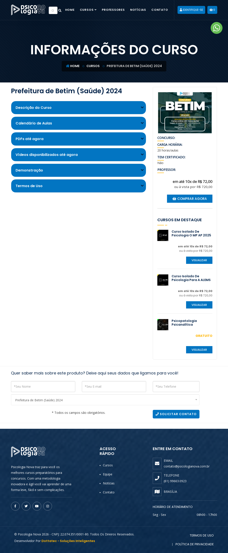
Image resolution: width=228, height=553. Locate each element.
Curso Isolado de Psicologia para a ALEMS (191, 278)
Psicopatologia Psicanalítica (184, 323)
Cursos (87, 10)
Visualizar (199, 260)
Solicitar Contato (176, 414)
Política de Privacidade (195, 544)
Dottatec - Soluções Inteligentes (68, 541)
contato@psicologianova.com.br (187, 466)
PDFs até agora (29, 138)
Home (70, 10)
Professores (113, 10)
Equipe (107, 474)
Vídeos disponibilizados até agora (47, 154)
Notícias (138, 10)
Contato (159, 10)
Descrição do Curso (34, 107)
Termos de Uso (29, 185)
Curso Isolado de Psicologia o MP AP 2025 (191, 233)
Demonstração (29, 170)
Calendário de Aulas (34, 123)
